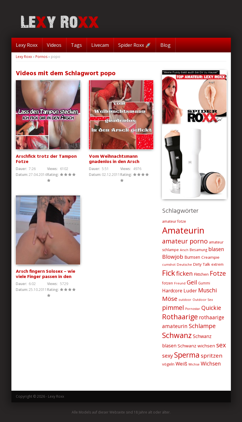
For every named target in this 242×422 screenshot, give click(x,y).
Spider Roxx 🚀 (134, 45)
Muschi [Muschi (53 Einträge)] (207, 290)
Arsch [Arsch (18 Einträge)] (184, 250)
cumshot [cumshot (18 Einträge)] (169, 265)
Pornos (41, 56)
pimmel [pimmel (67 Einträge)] (173, 307)
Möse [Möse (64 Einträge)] (169, 298)
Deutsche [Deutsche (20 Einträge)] (184, 264)
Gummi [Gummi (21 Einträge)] (204, 283)
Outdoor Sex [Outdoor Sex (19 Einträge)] (203, 299)
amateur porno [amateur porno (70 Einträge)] (185, 241)
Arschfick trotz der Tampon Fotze (46, 159)
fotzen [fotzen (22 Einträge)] (167, 283)
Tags (76, 45)
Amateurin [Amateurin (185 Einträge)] (183, 230)
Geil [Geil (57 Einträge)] (192, 282)
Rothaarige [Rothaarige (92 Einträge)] (180, 316)
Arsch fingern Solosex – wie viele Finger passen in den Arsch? (45, 277)
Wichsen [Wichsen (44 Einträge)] (211, 363)
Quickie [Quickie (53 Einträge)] (211, 308)
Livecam (100, 45)
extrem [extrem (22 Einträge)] (217, 264)
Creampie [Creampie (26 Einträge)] (210, 257)
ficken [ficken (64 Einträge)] (184, 273)
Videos (54, 45)
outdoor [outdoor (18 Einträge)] (185, 300)
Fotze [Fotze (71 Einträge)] (218, 273)
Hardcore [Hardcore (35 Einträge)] (172, 290)
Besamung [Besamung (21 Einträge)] (198, 249)
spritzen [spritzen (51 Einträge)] (211, 355)
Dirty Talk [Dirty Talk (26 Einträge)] (201, 264)
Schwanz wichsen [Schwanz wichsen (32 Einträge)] (196, 346)
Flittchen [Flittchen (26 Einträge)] (201, 274)
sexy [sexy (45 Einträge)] (167, 355)
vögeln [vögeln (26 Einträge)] (168, 364)
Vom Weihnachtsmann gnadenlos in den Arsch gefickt (114, 162)
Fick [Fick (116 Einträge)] (168, 273)
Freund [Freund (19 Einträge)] (180, 283)
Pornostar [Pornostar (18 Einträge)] (192, 309)
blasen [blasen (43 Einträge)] (216, 249)
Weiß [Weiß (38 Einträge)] (181, 363)
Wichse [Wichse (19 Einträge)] (194, 364)
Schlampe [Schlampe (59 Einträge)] (202, 326)
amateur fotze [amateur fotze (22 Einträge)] (174, 221)
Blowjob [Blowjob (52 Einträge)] (172, 256)
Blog (165, 45)
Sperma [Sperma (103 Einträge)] (187, 355)
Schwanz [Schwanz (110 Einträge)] (177, 335)
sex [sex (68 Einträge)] (221, 345)
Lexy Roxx (26, 45)
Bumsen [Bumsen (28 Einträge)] (192, 257)
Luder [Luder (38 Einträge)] (190, 290)
